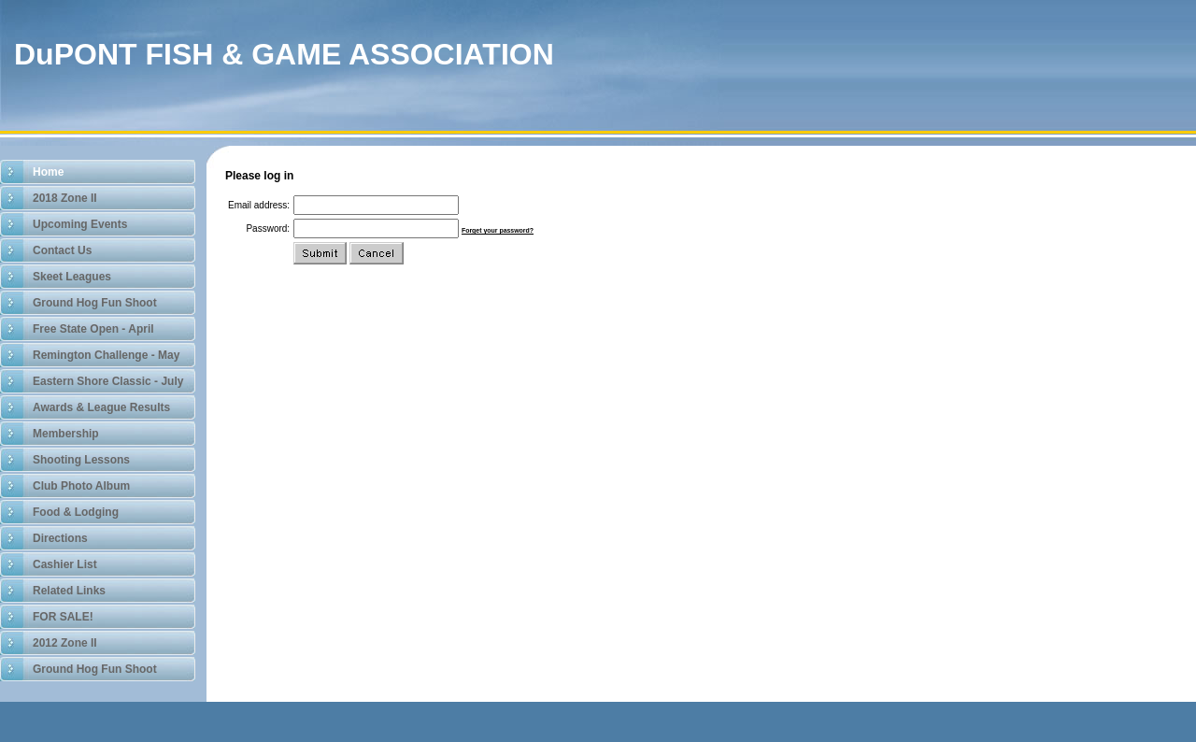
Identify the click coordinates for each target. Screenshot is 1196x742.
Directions (60, 538)
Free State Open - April (93, 328)
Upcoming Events (80, 224)
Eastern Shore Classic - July (108, 381)
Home (48, 171)
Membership (66, 433)
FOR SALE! (63, 616)
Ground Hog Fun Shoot (95, 302)
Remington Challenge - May (106, 355)
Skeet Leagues (72, 276)
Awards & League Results (101, 407)
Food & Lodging (76, 512)
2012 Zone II (65, 642)
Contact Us (62, 250)
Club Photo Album (81, 485)
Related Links (69, 590)
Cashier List (65, 564)
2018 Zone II (65, 198)
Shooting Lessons (81, 459)
